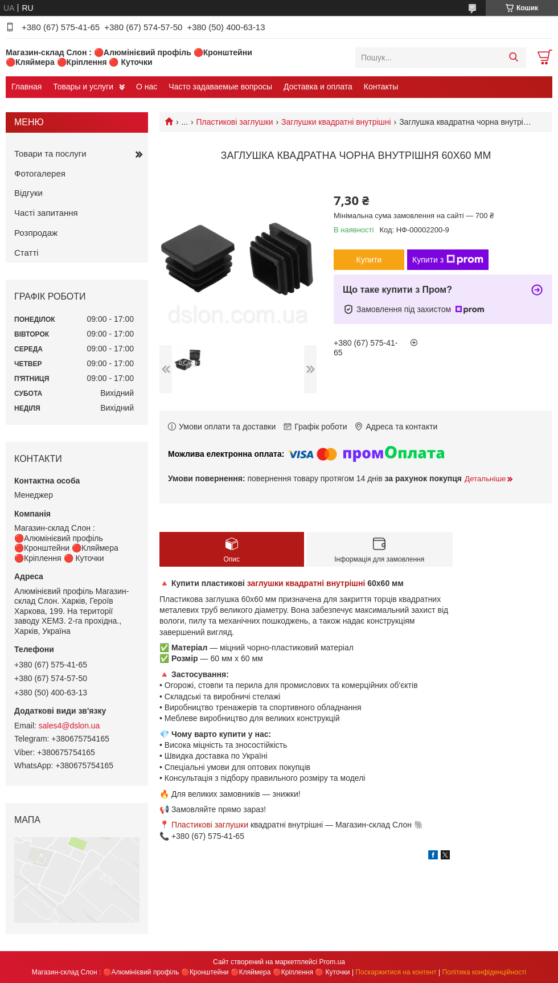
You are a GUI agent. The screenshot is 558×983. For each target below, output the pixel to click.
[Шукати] (513, 57)
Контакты (381, 86)
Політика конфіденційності (484, 972)
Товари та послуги (50, 153)
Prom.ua (332, 962)
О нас (146, 86)
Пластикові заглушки (234, 121)
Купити (369, 259)
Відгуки (28, 193)
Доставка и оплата (318, 86)
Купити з (447, 260)
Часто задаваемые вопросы (220, 86)
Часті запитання (46, 213)
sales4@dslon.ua (69, 725)
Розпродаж (36, 232)
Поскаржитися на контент (395, 972)
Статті (26, 252)
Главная (26, 86)
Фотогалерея (39, 173)
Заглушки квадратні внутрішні (336, 121)
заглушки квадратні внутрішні (306, 583)
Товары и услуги (83, 86)
